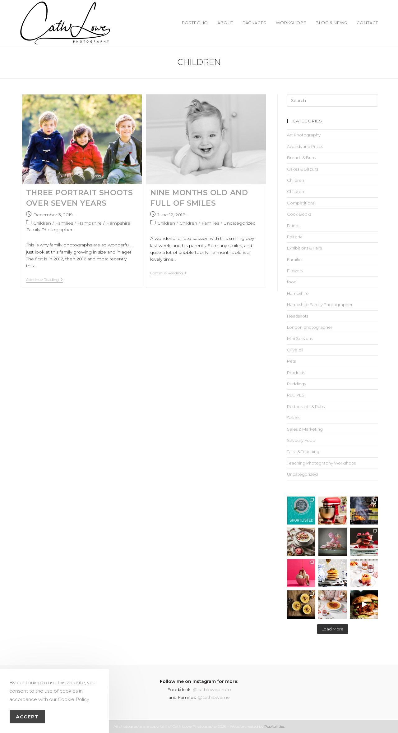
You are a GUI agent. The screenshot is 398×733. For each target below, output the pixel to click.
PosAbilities (274, 726)
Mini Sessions (299, 338)
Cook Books (299, 214)
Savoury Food (301, 440)
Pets (291, 361)
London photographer (309, 327)
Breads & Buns (301, 157)
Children (42, 223)
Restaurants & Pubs (306, 406)
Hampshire (89, 223)
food (292, 281)
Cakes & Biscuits (302, 169)
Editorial (295, 236)
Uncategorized (240, 223)
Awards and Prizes (305, 146)
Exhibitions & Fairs (304, 247)
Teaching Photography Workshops (321, 462)
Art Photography (304, 134)
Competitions (300, 202)
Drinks (293, 225)
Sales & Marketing (305, 429)
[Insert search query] (332, 100)
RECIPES (295, 394)
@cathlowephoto (212, 689)
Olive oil (295, 349)
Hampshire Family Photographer (320, 304)
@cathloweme (214, 697)
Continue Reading (44, 279)
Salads (293, 417)
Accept (27, 717)
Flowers (295, 270)
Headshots (297, 316)
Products (296, 372)
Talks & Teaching (303, 451)
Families (64, 223)
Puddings (296, 383)
